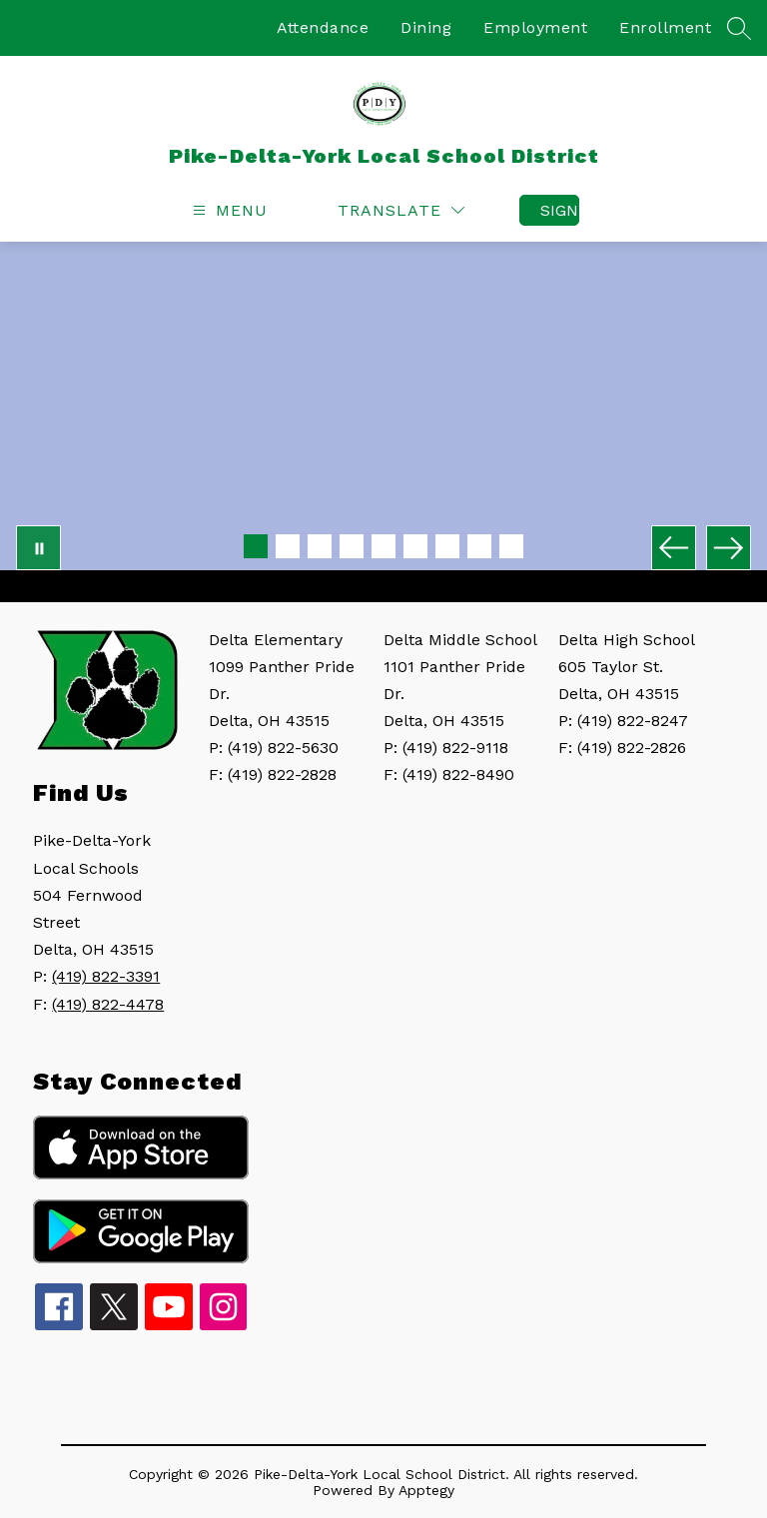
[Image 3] (320, 546)
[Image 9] (511, 546)
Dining (425, 27)
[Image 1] (256, 546)
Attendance (323, 27)
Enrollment (665, 27)
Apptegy (426, 1490)
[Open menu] (228, 210)
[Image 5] (383, 546)
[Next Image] (728, 547)
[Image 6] (415, 546)
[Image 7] (447, 546)
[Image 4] (352, 546)
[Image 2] (288, 546)
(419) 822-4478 (108, 1004)
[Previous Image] (673, 547)
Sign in (559, 210)
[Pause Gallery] (38, 547)
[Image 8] (479, 546)
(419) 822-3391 (106, 976)
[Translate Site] (401, 210)
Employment (535, 27)
